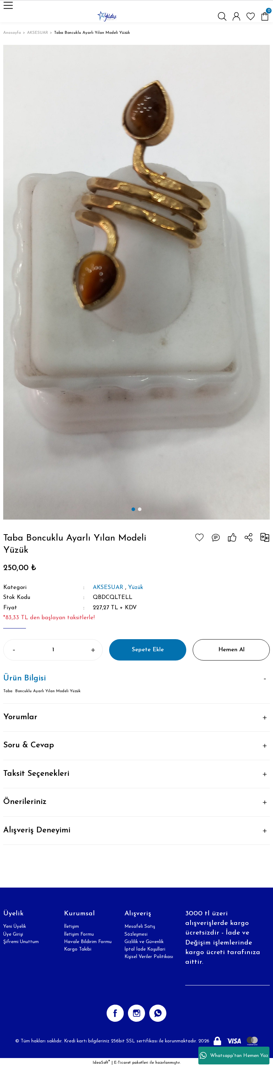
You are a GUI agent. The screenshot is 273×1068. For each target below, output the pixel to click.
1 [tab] (133, 509)
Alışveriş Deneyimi (36, 830)
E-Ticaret (122, 1063)
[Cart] (265, 16)
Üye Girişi (13, 934)
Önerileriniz (25, 802)
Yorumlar (20, 717)
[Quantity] (53, 650)
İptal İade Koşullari (144, 949)
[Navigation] (8, 5)
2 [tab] (139, 509)
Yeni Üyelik (14, 926)
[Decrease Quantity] (13, 650)
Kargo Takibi (77, 949)
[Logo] (107, 16)
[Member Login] (236, 16)
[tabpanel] (136, 282)
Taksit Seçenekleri (36, 774)
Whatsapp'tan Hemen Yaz (234, 1055)
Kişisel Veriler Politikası (148, 956)
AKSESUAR (108, 587)
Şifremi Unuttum (21, 942)
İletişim (71, 926)
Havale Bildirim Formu (88, 942)
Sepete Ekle (148, 650)
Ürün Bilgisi (24, 678)
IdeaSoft (101, 1062)
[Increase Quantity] (92, 650)
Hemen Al (231, 650)
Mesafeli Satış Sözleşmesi (139, 930)
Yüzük (135, 587)
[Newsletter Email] (227, 978)
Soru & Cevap (28, 745)
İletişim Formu (79, 934)
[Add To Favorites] (199, 537)
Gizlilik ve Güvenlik (144, 942)
